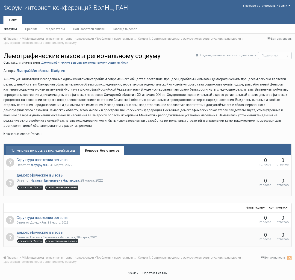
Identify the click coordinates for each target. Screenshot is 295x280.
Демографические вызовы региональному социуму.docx (84, 62)
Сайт (13, 20)
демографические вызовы (40, 175)
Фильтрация (255, 207)
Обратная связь (154, 273)
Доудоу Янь (40, 165)
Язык (133, 273)
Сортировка (278, 207)
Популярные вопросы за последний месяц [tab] (43, 150)
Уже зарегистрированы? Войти (266, 5)
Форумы (10, 29)
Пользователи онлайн (89, 29)
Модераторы (55, 29)
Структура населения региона (42, 160)
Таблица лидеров (125, 29)
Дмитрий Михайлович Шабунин (41, 71)
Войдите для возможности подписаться (227, 55)
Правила (31, 29)
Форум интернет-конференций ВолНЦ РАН (65, 8)
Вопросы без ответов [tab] (102, 150)
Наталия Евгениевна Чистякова (55, 180)
